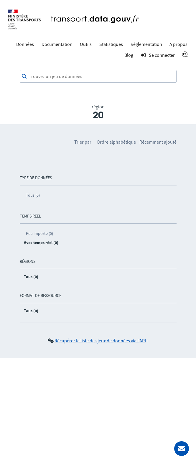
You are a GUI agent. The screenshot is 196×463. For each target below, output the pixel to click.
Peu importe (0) (39, 233)
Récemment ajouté (158, 142)
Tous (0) (33, 195)
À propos (178, 44)
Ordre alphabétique (116, 142)
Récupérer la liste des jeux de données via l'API (100, 340)
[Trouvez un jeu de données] (98, 76)
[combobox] (98, 76)
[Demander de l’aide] (181, 448)
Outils (86, 44)
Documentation (57, 44)
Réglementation (146, 44)
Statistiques (111, 44)
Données (25, 44)
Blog (128, 55)
